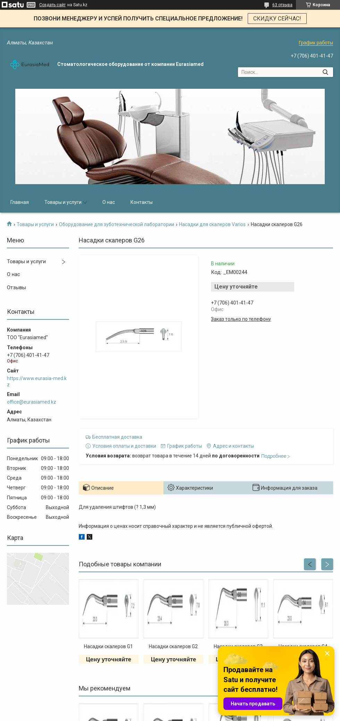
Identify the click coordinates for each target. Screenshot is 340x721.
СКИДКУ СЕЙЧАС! (277, 18)
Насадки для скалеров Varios (212, 224)
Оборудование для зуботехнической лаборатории (116, 224)
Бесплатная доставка (117, 437)
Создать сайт (52, 4)
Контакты (141, 202)
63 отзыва (282, 4)
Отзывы (16, 287)
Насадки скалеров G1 (108, 646)
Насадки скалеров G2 (173, 646)
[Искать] (325, 72)
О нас (108, 202)
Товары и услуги (63, 202)
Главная (19, 202)
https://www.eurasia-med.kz (37, 381)
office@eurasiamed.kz (31, 402)
